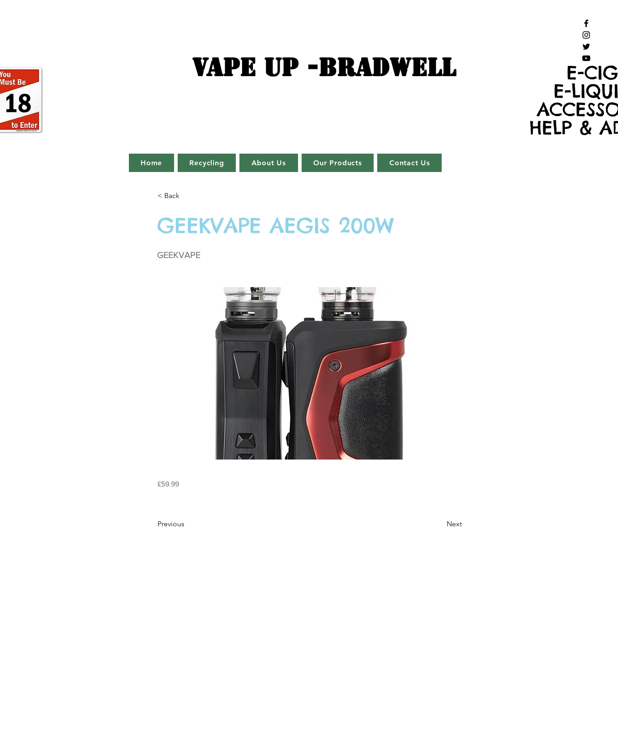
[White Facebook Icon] (112, 718)
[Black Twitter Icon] (586, 47)
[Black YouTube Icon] (586, 58)
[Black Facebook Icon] (586, 23)
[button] (187, 196)
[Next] (439, 524)
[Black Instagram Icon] (586, 35)
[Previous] (187, 524)
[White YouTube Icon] (158, 718)
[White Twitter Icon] (142, 718)
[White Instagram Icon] (127, 718)
